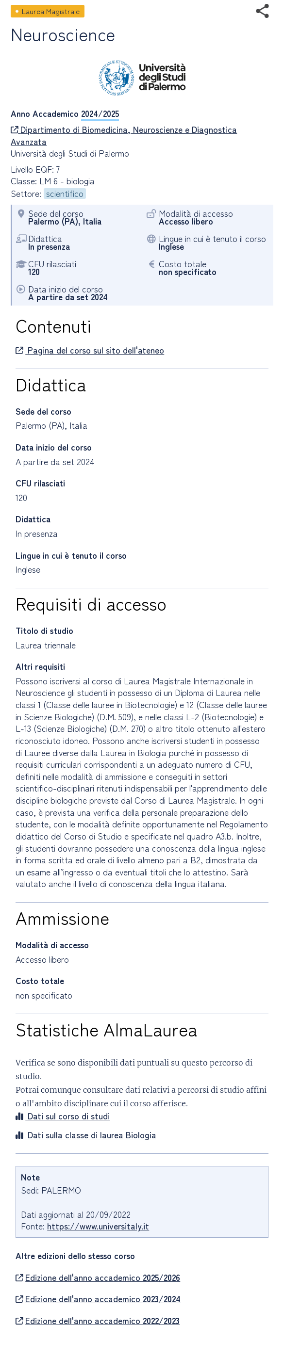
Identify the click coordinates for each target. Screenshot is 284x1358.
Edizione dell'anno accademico (98, 1277)
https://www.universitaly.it (98, 1226)
